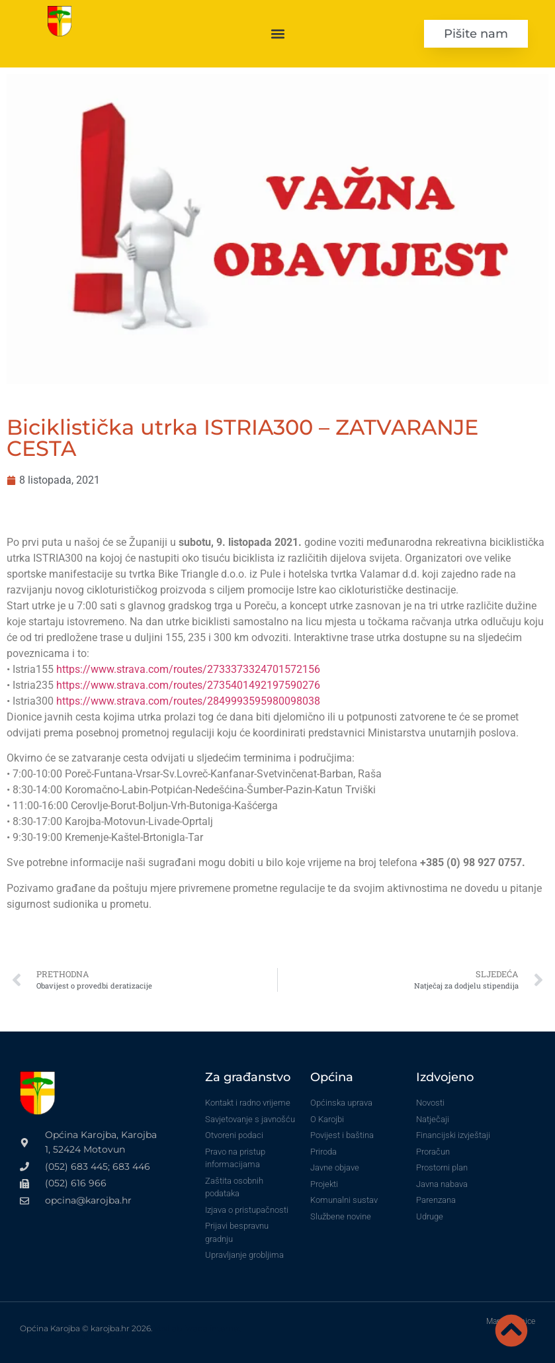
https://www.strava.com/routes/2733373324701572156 (188, 669)
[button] (277, 33)
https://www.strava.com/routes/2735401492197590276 (188, 685)
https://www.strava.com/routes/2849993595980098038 (188, 701)
